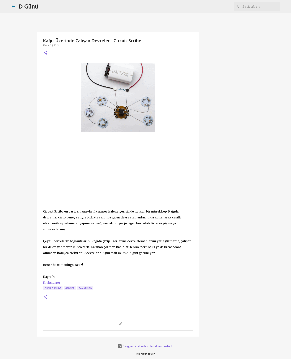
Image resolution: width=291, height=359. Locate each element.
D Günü (28, 6)
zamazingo (85, 288)
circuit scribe (53, 288)
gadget (69, 288)
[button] (45, 52)
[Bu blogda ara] (260, 6)
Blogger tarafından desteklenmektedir (145, 346)
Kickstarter (51, 282)
